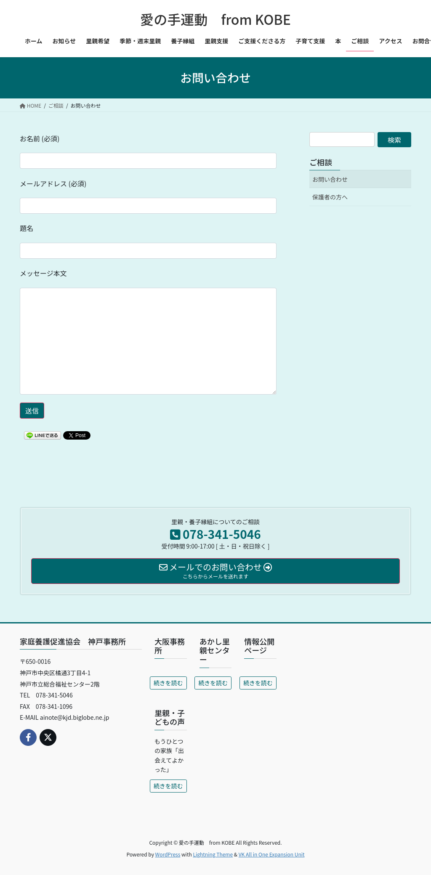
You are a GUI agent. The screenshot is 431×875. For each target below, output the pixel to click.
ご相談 (320, 161)
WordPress (168, 854)
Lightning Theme (213, 854)
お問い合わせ (330, 179)
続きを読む (168, 683)
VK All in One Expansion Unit (272, 854)
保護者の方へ (330, 197)
